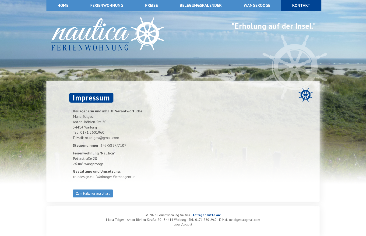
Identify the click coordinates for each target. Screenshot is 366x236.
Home (62, 5)
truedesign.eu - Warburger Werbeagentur (104, 176)
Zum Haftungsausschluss (93, 193)
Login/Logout (183, 224)
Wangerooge (257, 5)
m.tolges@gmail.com (102, 137)
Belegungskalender (201, 5)
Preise (151, 5)
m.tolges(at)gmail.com (244, 220)
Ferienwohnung (106, 5)
